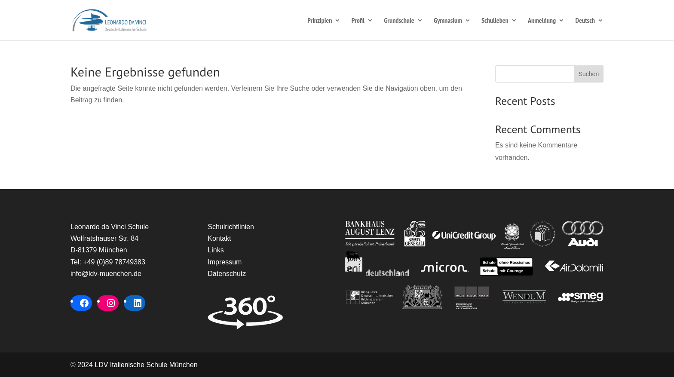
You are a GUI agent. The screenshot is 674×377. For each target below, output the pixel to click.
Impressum (225, 262)
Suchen (589, 73)
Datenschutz (227, 273)
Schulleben (495, 21)
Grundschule (399, 21)
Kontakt (219, 238)
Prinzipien (319, 21)
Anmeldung (542, 21)
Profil (358, 21)
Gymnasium (448, 21)
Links (216, 250)
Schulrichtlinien (231, 226)
